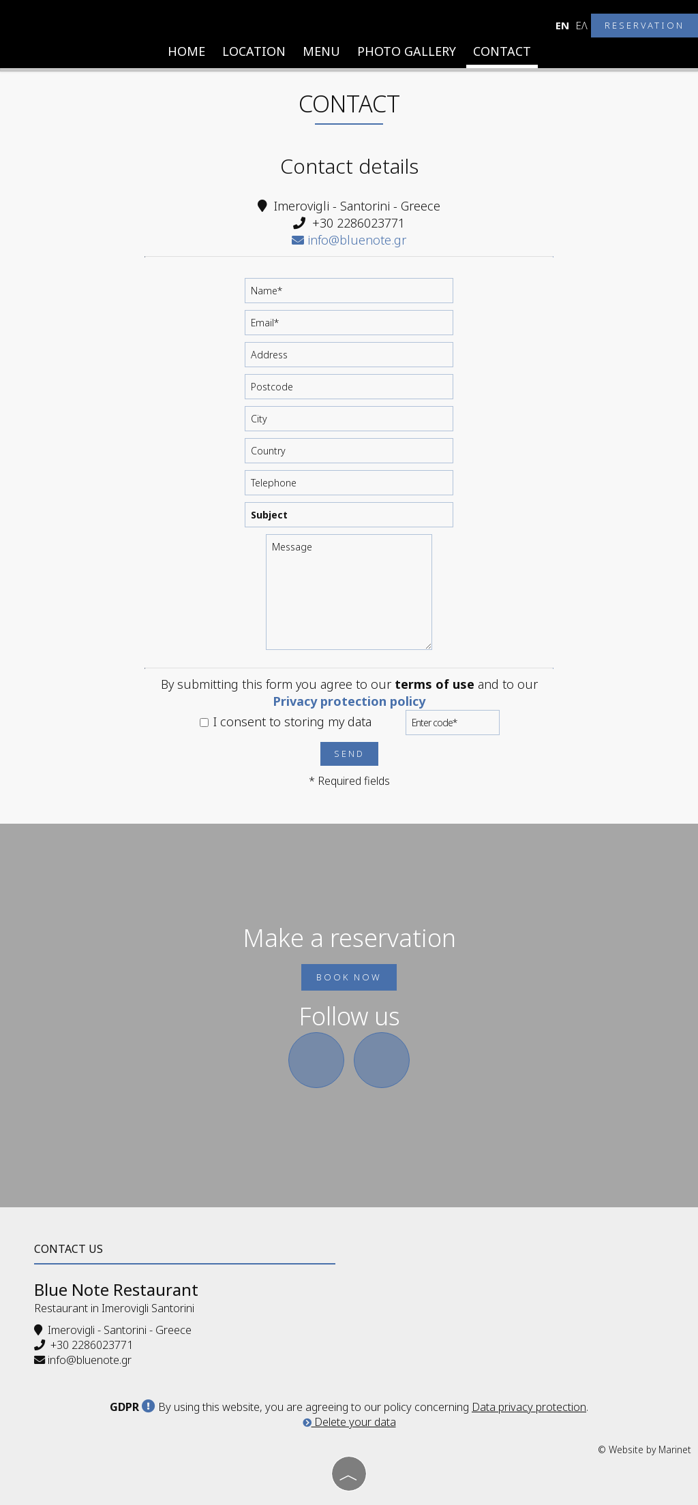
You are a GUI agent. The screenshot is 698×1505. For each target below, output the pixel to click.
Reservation (644, 25)
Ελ (582, 25)
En (562, 25)
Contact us (68, 1248)
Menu (321, 51)
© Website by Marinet (644, 1449)
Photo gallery (406, 51)
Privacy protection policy (349, 701)
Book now (349, 977)
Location (254, 51)
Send (349, 753)
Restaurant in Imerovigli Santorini (114, 1308)
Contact (502, 51)
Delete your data (349, 1421)
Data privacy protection (529, 1406)
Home (186, 51)
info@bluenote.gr (349, 240)
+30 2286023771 (358, 223)
